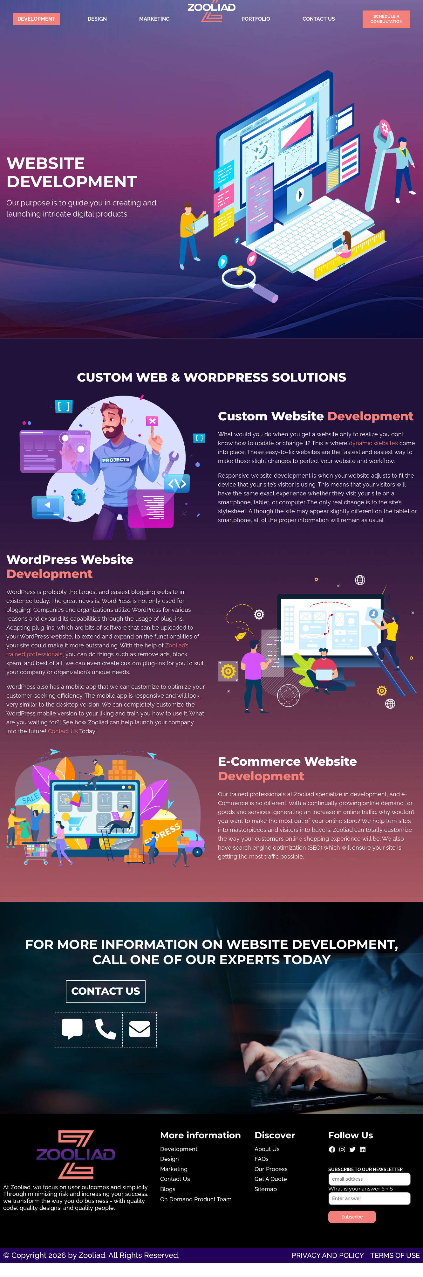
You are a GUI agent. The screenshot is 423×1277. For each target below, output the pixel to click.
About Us (267, 1162)
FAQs (262, 1173)
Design (97, 19)
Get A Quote (271, 1193)
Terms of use (392, 1269)
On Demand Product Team (196, 1213)
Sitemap (266, 1203)
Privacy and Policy (319, 1269)
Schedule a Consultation (387, 19)
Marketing (154, 19)
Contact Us (319, 19)
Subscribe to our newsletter (365, 1183)
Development (36, 19)
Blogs (167, 1203)
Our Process (271, 1182)
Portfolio (256, 19)
